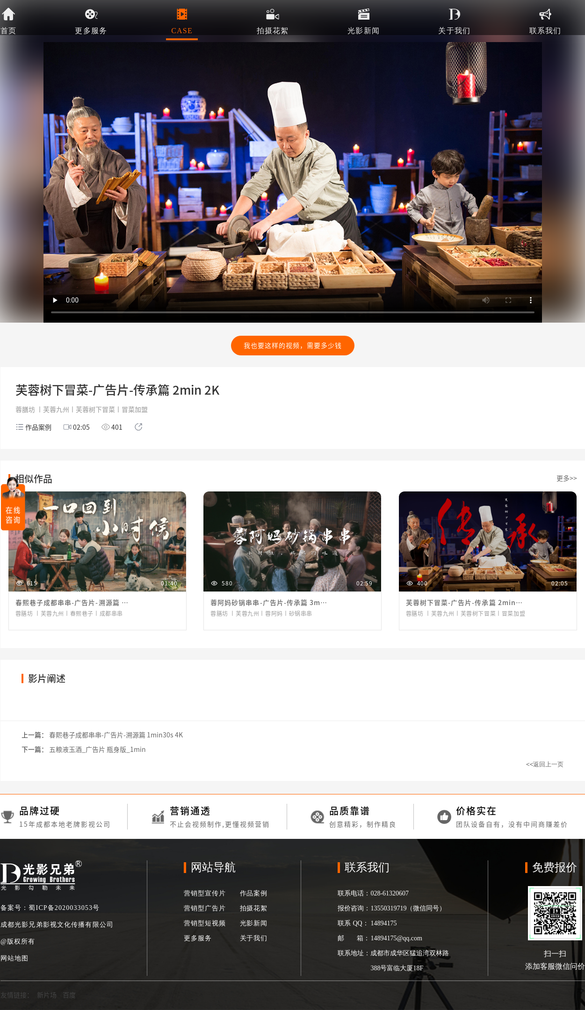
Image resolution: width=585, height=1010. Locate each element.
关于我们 (253, 938)
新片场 (47, 995)
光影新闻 (253, 923)
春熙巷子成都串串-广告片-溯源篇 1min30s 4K (116, 735)
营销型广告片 (204, 908)
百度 (69, 995)
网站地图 (14, 958)
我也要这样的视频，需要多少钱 (293, 345)
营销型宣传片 (204, 893)
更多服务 (197, 938)
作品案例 (253, 893)
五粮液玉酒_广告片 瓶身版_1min (97, 749)
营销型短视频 (204, 923)
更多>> (566, 478)
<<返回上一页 (545, 764)
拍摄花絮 (253, 908)
